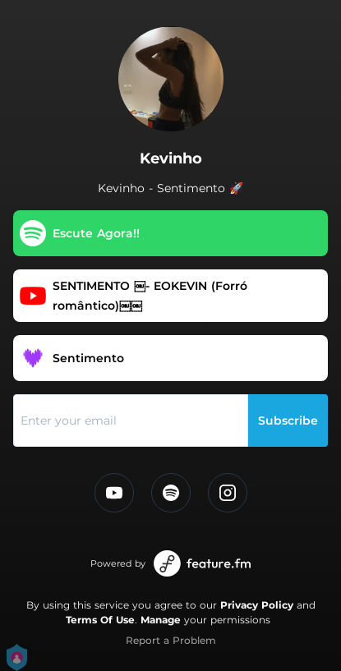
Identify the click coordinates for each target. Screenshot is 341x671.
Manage (161, 620)
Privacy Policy (256, 605)
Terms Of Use (100, 620)
